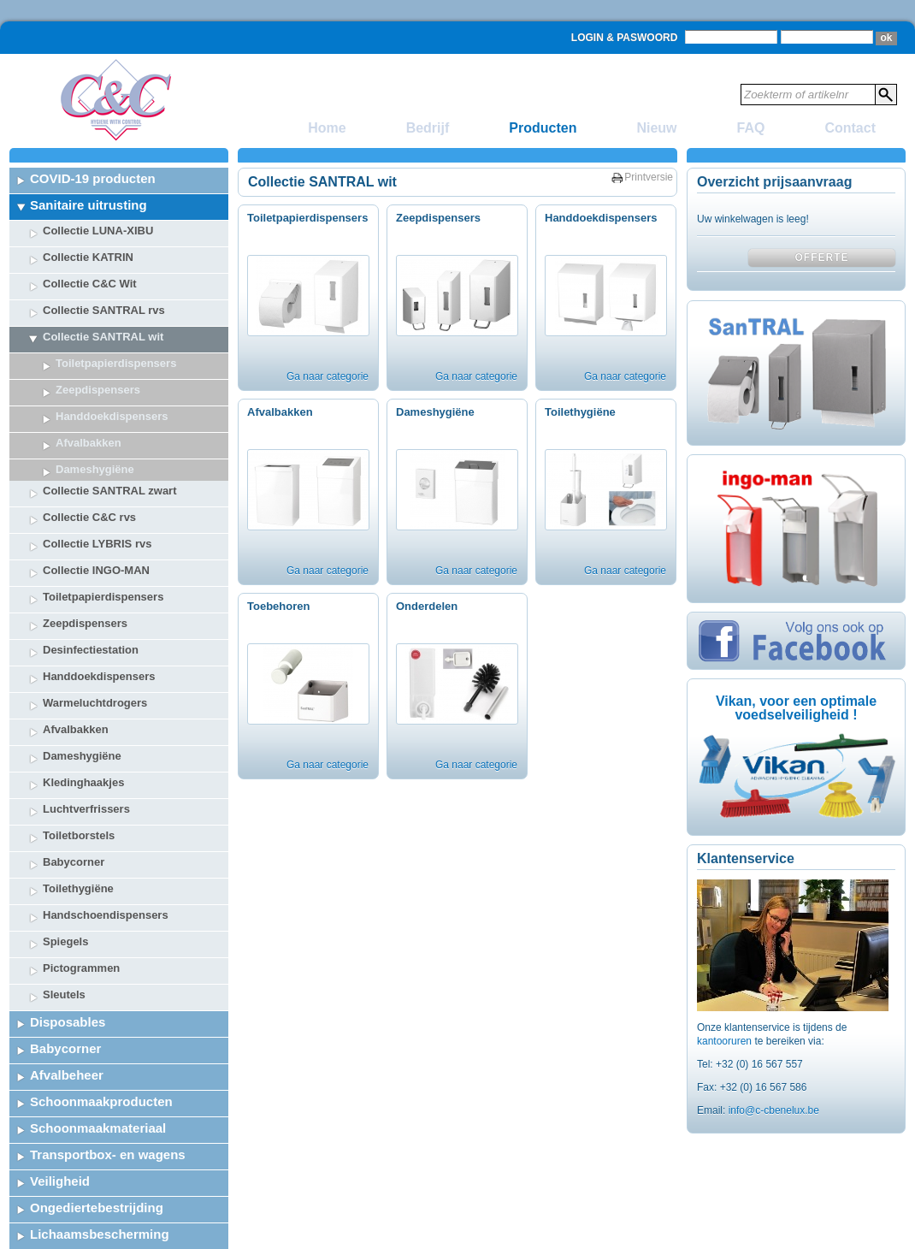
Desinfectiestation (91, 586)
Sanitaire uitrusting (88, 205)
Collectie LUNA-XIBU (98, 230)
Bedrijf (428, 128)
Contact (850, 128)
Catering (56, 1223)
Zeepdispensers (98, 389)
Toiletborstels (79, 772)
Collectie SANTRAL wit (103, 336)
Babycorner (73, 798)
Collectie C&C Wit (90, 283)
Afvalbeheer (66, 1011)
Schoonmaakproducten (101, 1038)
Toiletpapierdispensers (116, 363)
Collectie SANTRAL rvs (104, 310)
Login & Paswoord (624, 38)
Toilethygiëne (78, 825)
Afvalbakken (76, 666)
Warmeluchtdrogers (95, 639)
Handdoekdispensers (99, 613)
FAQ (751, 128)
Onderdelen (427, 606)
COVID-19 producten (93, 178)
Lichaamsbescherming (99, 1170)
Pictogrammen (81, 904)
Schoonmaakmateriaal (98, 1064)
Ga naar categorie (327, 376)
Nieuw (656, 128)
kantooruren (725, 1041)
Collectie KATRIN (88, 257)
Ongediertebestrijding (96, 1144)
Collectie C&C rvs (89, 453)
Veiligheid (60, 1117)
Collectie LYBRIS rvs (97, 480)
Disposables (67, 958)
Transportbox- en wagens (108, 1091)
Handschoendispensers (105, 851)
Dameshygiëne (82, 692)
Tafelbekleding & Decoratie (111, 1197)
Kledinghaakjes (83, 719)
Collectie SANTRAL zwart (110, 427)
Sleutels (64, 931)
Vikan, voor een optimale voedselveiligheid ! (796, 708)
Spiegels (65, 878)
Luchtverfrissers (86, 745)
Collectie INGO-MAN (96, 506)
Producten (542, 128)
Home (326, 128)
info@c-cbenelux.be (774, 1110)
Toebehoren (278, 606)
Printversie (648, 177)
